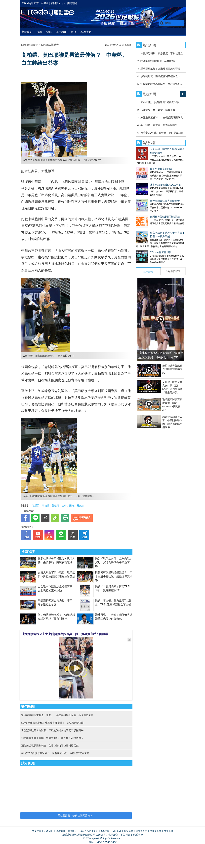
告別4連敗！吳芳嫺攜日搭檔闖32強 (159, 102)
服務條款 (128, 831)
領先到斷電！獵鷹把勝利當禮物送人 (160, 76)
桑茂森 (80, 505)
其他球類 (61, 31)
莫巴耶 (55, 505)
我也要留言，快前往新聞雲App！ (76, 815)
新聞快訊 (27, 31)
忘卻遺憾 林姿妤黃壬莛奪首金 (157, 109)
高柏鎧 (45, 505)
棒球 (39, 31)
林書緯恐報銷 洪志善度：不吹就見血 (161, 53)
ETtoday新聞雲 (30, 3)
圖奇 (71, 505)
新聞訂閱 (72, 3)
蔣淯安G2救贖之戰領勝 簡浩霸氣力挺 (162, 132)
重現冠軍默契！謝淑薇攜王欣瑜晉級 (160, 68)
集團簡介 (72, 831)
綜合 (73, 31)
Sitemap (117, 831)
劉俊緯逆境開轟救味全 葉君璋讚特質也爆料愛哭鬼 (50, 745)
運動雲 (50, 13)
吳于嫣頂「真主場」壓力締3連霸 (158, 125)
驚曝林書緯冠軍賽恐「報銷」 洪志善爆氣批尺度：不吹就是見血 (57, 715)
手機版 (44, 3)
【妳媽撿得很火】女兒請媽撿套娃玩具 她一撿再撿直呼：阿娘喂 (64, 634)
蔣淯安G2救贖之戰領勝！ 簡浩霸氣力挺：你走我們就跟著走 (55, 753)
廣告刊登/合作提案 (89, 831)
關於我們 (60, 831)
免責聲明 (168, 831)
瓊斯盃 (35, 505)
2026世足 (86, 31)
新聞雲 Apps (58, 3)
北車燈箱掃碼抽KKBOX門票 (165, 184)
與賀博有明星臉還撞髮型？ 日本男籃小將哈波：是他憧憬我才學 (113, 576)
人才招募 (48, 831)
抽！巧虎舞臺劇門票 (161, 168)
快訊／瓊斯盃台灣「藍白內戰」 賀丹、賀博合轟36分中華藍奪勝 (115, 562)
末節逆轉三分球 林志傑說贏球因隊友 (161, 117)
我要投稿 (36, 831)
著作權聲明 (155, 831)
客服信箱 (105, 831)
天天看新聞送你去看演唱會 (165, 200)
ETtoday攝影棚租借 (161, 252)
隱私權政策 (141, 831)
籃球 (49, 31)
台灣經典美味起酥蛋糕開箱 (165, 216)
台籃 (64, 505)
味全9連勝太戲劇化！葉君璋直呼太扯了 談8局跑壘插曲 (52, 722)
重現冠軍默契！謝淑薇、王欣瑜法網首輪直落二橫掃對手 (52, 730)
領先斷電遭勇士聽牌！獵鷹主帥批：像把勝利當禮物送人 (52, 738)
